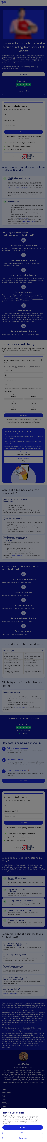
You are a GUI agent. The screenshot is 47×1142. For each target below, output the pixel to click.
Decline (22, 1139)
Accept (22, 1133)
